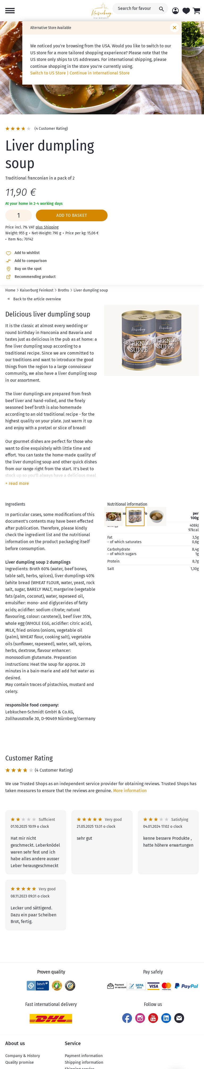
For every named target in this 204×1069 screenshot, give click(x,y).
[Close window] (174, 27)
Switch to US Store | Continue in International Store (80, 73)
